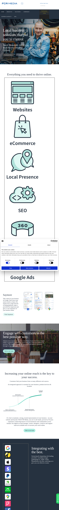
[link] (8, 12)
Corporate (23, 12)
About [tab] (48, 245)
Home (2, 12)
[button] (8, 57)
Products (8, 12)
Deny (10, 268)
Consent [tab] (10, 245)
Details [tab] (29, 245)
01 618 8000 (42, 5)
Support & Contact (33, 12)
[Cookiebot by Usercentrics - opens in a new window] (51, 241)
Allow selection (29, 268)
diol (2, 18)
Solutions (16, 12)
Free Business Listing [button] (44, 12)
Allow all (48, 268)
